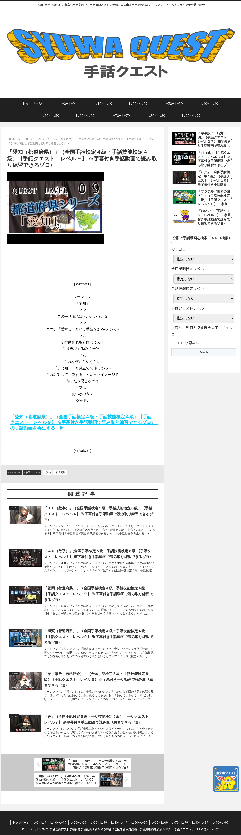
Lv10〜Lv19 (58, 822)
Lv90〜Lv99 (221, 822)
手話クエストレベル (187, 308)
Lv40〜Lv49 (119, 822)
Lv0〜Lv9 (40, 822)
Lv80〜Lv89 (200, 822)
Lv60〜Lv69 (160, 822)
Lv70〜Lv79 (180, 822)
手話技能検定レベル (187, 288)
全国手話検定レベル (187, 268)
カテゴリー (180, 249)
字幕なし (191, 342)
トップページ (21, 822)
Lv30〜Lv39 (99, 822)
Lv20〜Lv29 (79, 822)
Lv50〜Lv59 (139, 822)
